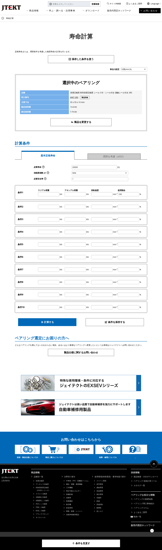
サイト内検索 (115, 3)
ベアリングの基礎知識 (143, 503)
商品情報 (34, 10)
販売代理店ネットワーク (119, 10)
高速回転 (100, 508)
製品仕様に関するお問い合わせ (81, 352)
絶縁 (98, 505)
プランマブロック (42, 518)
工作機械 (69, 491)
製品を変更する (81, 122)
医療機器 (69, 505)
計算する (47, 322)
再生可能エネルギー (73, 495)
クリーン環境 (101, 485)
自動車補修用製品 (72, 518)
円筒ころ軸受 (40, 511)
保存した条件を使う (81, 59)
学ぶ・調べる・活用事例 (62, 10)
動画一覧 (137, 520)
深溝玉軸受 (40, 485)
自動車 (68, 502)
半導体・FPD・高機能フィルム (77, 485)
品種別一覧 (38, 480)
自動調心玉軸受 (41, 501)
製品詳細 (85, 97)
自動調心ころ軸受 (42, 504)
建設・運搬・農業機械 (74, 488)
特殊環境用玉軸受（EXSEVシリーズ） (43, 493)
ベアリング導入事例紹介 (144, 507)
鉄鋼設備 (69, 498)
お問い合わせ (150, 10)
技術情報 (135, 476)
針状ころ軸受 (40, 515)
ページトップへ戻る (154, 468)
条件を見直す (81, 543)
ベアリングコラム (141, 512)
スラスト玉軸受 (41, 498)
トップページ (2, 18)
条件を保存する (114, 322)
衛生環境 (100, 498)
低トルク (100, 515)
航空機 (68, 508)
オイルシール (40, 521)
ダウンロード (92, 10)
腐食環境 (100, 491)
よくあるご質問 (135, 3)
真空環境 (100, 488)
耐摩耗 (99, 512)
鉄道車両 (69, 512)
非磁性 (99, 502)
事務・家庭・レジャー (74, 515)
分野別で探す (69, 480)
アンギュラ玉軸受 (42, 488)
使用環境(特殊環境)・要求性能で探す (110, 480)
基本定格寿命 (48, 155)
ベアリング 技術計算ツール (145, 485)
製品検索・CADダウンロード (146, 480)
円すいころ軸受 (41, 508)
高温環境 (100, 495)
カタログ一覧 (139, 489)
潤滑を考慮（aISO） (114, 156)
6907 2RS (74, 97)
